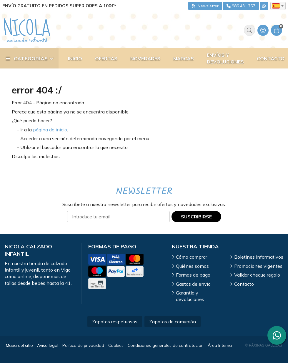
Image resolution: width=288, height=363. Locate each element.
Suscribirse (196, 217)
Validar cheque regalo (257, 275)
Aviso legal (47, 345)
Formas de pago (193, 275)
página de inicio (50, 130)
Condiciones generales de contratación (166, 345)
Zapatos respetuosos (114, 321)
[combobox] (278, 6)
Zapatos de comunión (172, 321)
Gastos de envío (193, 284)
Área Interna (220, 345)
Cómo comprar (191, 257)
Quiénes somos (192, 266)
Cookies (116, 345)
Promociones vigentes (258, 266)
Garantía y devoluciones (190, 296)
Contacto (244, 284)
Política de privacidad (83, 345)
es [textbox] (276, 6)
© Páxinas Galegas (263, 345)
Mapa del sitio (19, 345)
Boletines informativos (258, 257)
